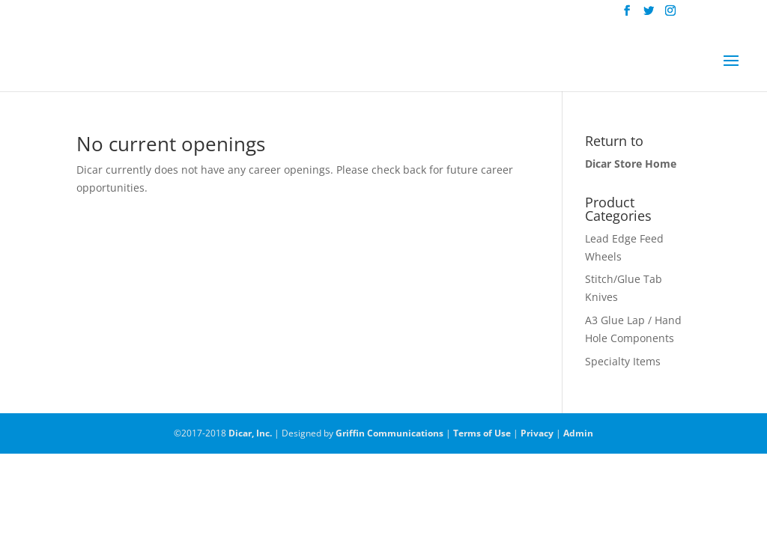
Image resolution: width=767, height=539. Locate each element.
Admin (578, 433)
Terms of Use (482, 433)
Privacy (537, 433)
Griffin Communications (389, 433)
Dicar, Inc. (250, 433)
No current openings (170, 143)
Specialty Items (623, 361)
